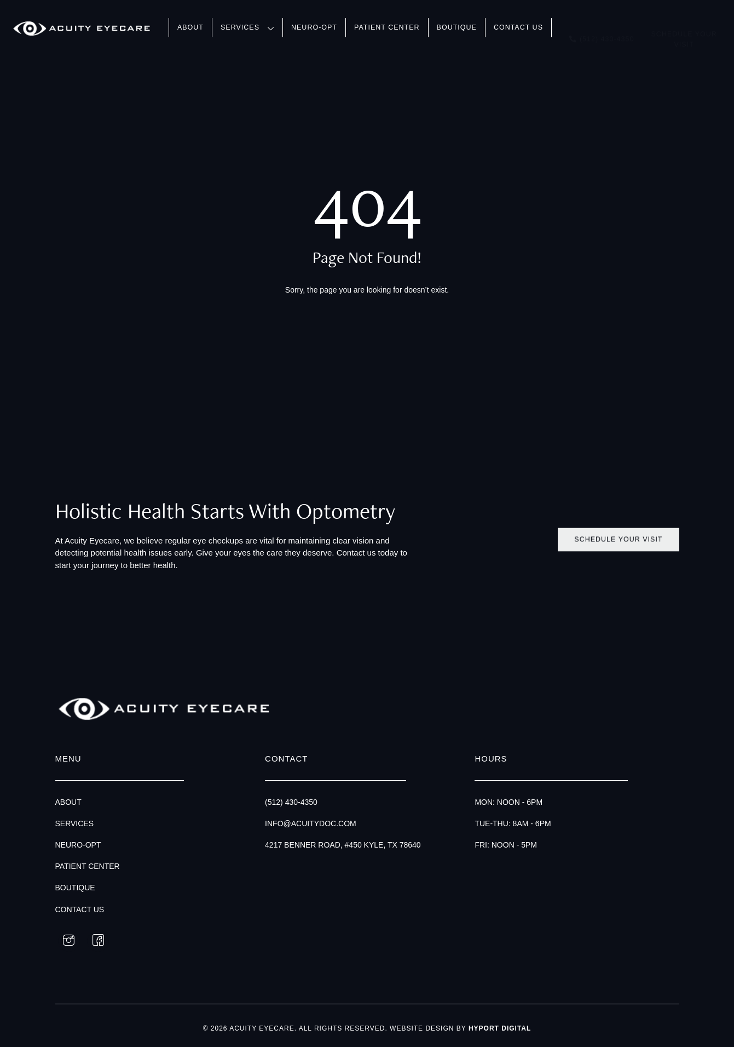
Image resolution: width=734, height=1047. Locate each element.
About (190, 27)
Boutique (457, 27)
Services (247, 29)
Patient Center (387, 27)
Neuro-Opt (314, 27)
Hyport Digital (500, 1028)
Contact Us (518, 27)
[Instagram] (69, 941)
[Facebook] (98, 941)
